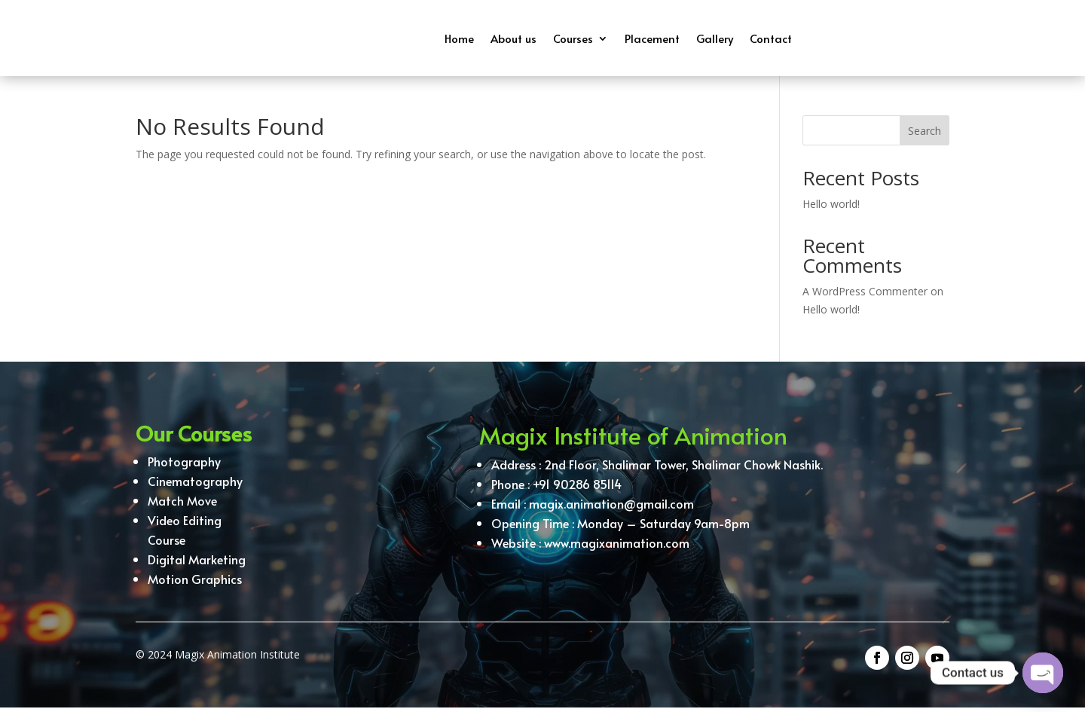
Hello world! (831, 208)
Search (924, 135)
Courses (573, 38)
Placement (652, 38)
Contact (771, 38)
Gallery (714, 38)
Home (459, 38)
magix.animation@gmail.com (611, 513)
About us (513, 38)
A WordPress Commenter (865, 296)
